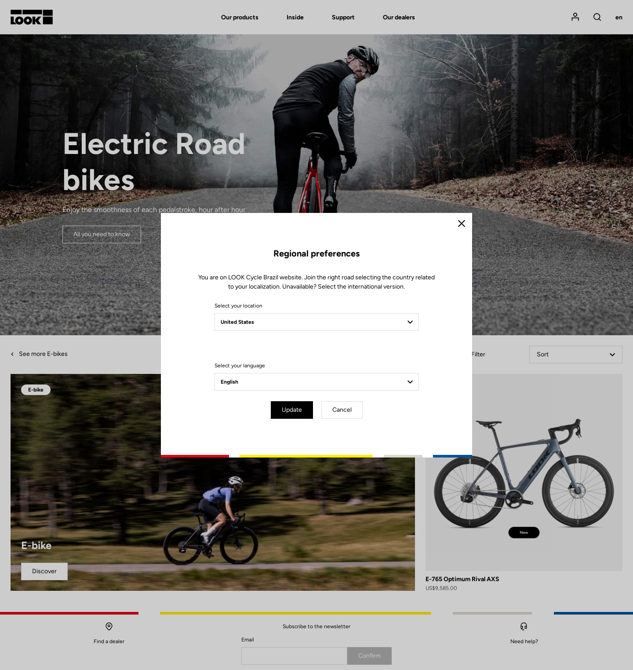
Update (292, 410)
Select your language (240, 365)
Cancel (342, 410)
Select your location (238, 306)
